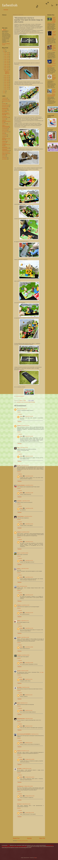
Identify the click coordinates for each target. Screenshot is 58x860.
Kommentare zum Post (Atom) (22, 840)
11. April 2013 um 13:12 (29, 541)
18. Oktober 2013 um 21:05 (29, 795)
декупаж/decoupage (5, 105)
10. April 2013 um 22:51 (29, 456)
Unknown (19, 425)
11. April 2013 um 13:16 (29, 594)
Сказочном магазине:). (20, 396)
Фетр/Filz (3, 155)
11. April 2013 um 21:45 (29, 612)
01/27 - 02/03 (6, 87)
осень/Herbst (4, 134)
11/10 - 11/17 (6, 57)
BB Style (18, 465)
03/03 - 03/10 (6, 79)
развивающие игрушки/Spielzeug (5, 147)
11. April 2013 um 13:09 (29, 508)
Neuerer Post (16, 838)
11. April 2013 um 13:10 (29, 523)
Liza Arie (18, 637)
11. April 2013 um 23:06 (25, 637)
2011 (4, 92)
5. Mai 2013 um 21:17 (23, 702)
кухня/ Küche (4, 123)
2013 (4, 51)
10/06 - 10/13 (6, 64)
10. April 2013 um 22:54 (29, 476)
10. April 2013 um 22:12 (25, 425)
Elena (18, 447)
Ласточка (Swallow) (20, 485)
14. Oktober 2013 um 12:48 (26, 768)
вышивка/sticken (5, 99)
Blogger (35, 857)
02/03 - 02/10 (6, 85)
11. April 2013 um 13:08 (29, 492)
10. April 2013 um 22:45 (29, 416)
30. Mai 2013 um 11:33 (25, 750)
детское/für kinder (20, 402)
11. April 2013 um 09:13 (24, 568)
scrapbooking (4, 98)
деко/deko (4, 103)
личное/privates (5, 128)
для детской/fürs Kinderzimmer (5, 109)
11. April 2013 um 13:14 (29, 577)
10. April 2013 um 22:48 (29, 436)
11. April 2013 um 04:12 (29, 485)
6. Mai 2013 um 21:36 (28, 710)
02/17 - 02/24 (6, 82)
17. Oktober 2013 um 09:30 (28, 786)
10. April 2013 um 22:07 (23, 408)
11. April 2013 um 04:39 (25, 500)
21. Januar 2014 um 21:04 (29, 812)
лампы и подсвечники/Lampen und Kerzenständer (6, 126)
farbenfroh (9, 5)
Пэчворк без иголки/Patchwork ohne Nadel (6, 144)
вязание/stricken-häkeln (6, 101)
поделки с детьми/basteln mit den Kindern (6, 138)
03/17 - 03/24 (6, 75)
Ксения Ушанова (20, 516)
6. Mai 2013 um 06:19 (29, 718)
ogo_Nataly (19, 687)
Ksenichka (19, 500)
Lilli (17, 586)
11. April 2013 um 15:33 (25, 605)
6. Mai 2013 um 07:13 (34, 734)
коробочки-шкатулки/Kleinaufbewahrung (6, 121)
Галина (18, 620)
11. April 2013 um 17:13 (24, 620)
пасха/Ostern (4, 136)
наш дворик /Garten (5, 131)
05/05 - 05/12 (6, 67)
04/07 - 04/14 (6, 69)
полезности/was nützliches (5, 142)
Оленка (18, 568)
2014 (4, 49)
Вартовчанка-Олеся (21, 718)
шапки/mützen (4, 157)
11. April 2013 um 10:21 (23, 586)
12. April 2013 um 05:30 (25, 655)
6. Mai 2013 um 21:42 (28, 742)
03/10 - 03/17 (6, 77)
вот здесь (42, 672)
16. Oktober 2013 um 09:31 (29, 777)
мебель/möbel (4, 130)
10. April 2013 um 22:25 (24, 447)
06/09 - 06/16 (6, 66)
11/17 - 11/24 (6, 56)
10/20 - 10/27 (6, 61)
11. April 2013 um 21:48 (29, 628)
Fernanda (19, 655)
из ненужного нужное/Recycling (29, 402)
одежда (3, 133)
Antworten (20, 414)
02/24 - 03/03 (6, 80)
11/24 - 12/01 (6, 54)
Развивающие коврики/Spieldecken (5, 150)
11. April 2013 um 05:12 (28, 516)
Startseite (6, 9)
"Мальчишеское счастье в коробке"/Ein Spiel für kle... (7, 72)
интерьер (3, 118)
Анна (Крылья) (20, 786)
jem (17, 408)
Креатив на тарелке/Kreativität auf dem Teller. (54, 77)
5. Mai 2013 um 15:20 (25, 687)
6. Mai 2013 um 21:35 (28, 694)
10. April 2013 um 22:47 (25, 465)
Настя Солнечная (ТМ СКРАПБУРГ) (24, 734)
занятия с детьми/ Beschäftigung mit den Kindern (6, 114)
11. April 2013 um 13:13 (29, 560)
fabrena (21, 400)
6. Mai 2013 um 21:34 (28, 679)
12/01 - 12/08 (6, 52)
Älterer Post (42, 838)
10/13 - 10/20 (6, 62)
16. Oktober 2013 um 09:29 (29, 759)
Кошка (18, 702)
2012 (4, 91)
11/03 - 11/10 (6, 59)
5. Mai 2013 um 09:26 (24, 670)
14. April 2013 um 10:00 (29, 662)
